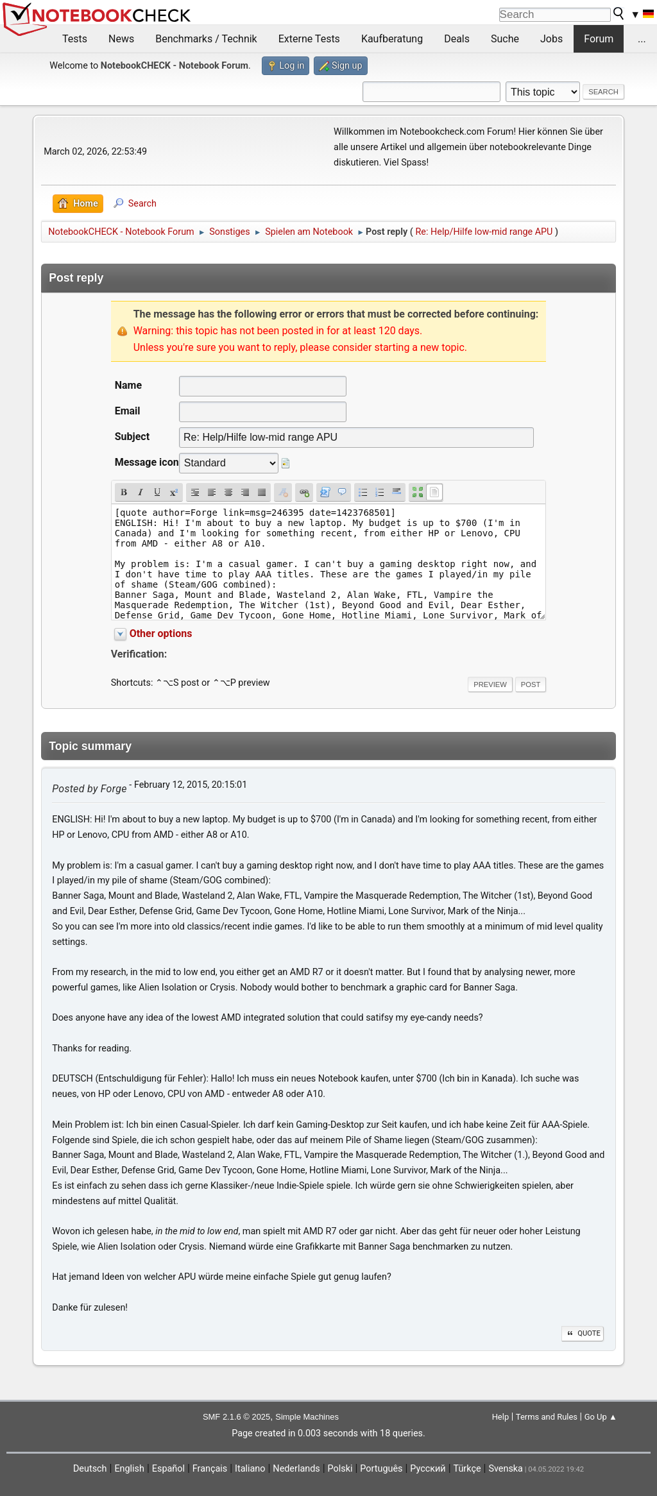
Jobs (551, 39)
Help (500, 1417)
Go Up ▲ (600, 1417)
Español (168, 1468)
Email (128, 411)
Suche (505, 39)
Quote (583, 1333)
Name (128, 385)
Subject (132, 436)
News (121, 39)
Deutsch (90, 1468)
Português (381, 1468)
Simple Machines (307, 1417)
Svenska (505, 1468)
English (129, 1468)
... (642, 39)
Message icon (147, 462)
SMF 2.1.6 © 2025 (236, 1417)
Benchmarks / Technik (206, 39)
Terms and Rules (546, 1417)
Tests (74, 39)
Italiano (250, 1468)
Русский (427, 1468)
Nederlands (296, 1468)
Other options (161, 633)
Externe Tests (309, 39)
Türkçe (467, 1468)
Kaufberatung (392, 39)
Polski (340, 1468)
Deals (457, 39)
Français (209, 1468)
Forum (598, 39)
